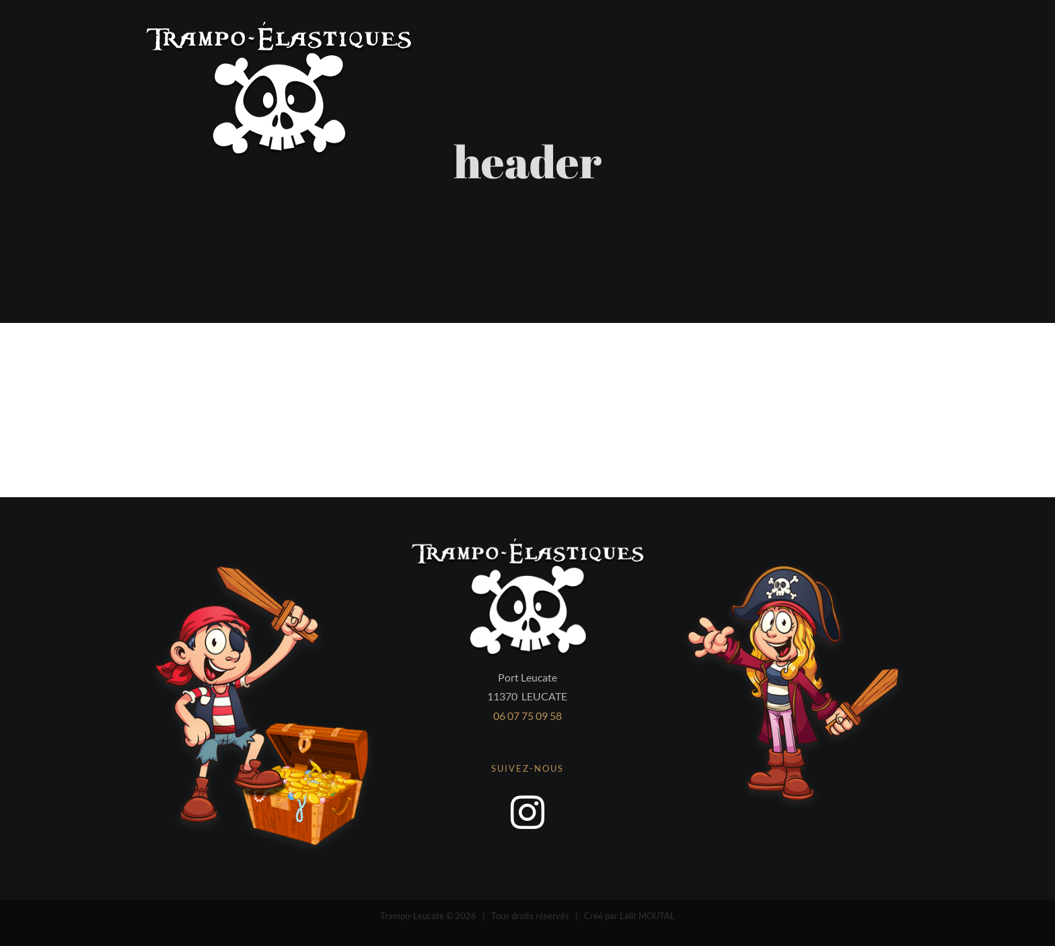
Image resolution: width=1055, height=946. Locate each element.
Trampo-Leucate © (417, 915)
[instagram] (527, 812)
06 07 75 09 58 (527, 715)
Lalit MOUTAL (647, 915)
